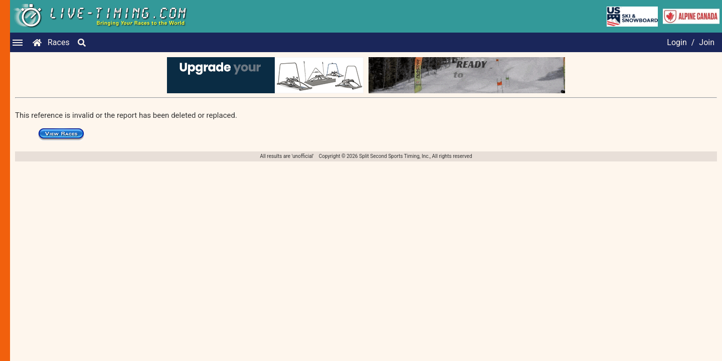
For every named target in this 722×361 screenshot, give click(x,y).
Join (706, 42)
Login (676, 42)
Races (59, 42)
